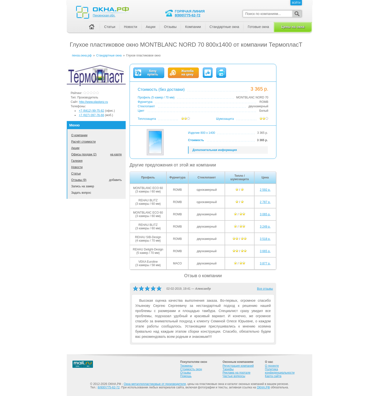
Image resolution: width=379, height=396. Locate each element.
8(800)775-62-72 (187, 15)
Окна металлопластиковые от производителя (155, 384)
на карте (116, 154)
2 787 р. (265, 202)
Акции (75, 148)
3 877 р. (265, 263)
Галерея (76, 161)
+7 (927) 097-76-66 (91, 115)
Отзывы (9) (78, 180)
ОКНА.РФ (263, 387)
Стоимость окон (191, 369)
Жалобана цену (187, 72)
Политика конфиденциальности (280, 371)
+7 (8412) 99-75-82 (91, 110)
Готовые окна (258, 27)
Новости (76, 167)
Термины (186, 366)
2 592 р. (265, 189)
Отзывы (170, 27)
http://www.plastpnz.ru (93, 102)
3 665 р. (265, 251)
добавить (115, 180)
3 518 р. (265, 239)
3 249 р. (265, 226)
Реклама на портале (236, 372)
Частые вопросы (234, 376)
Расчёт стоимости (83, 141)
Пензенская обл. (104, 15)
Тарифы (228, 369)
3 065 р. (265, 214)
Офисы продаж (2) (83, 154)
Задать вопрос (81, 192)
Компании (193, 27)
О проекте (272, 366)
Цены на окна (292, 27)
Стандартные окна (224, 27)
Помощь (185, 376)
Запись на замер (82, 186)
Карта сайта (273, 376)
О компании (79, 135)
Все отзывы (265, 288)
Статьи (76, 173)
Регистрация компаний (238, 366)
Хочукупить (152, 72)
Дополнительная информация (214, 150)
